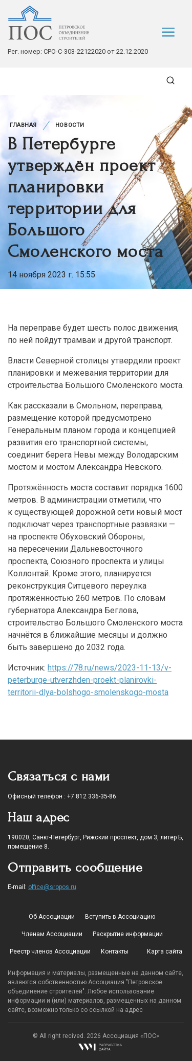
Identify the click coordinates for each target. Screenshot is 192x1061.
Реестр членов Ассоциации (50, 951)
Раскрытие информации (128, 934)
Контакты (115, 951)
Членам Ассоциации (52, 934)
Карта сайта (164, 951)
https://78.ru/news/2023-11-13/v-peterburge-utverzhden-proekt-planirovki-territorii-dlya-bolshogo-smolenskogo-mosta (90, 680)
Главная (23, 125)
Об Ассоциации (52, 916)
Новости (69, 125)
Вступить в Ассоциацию (120, 916)
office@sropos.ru (52, 887)
